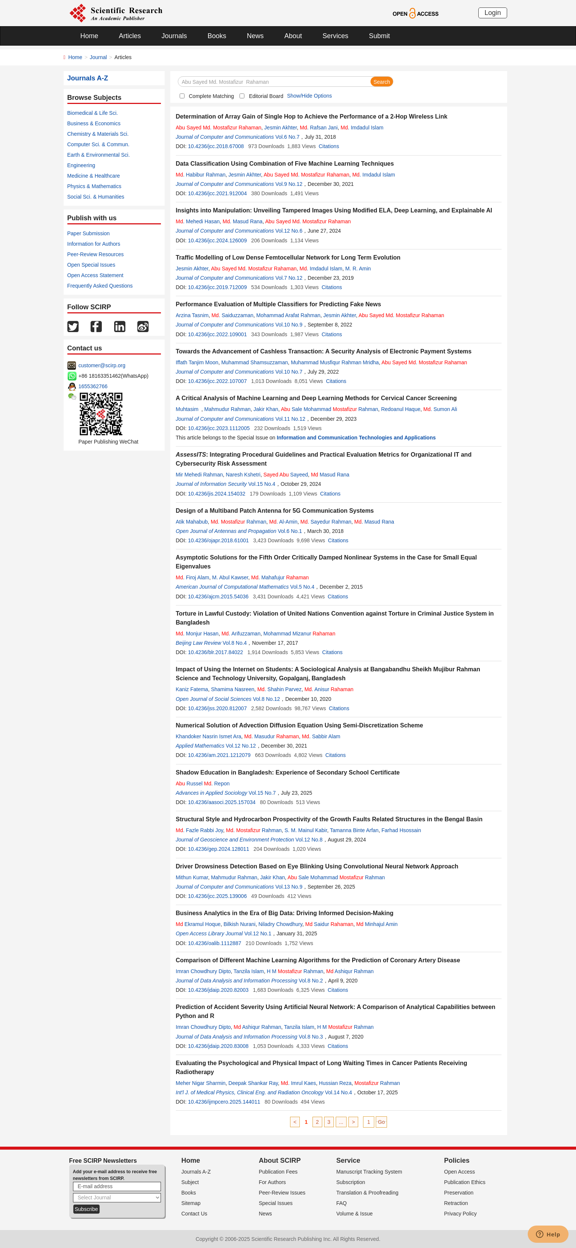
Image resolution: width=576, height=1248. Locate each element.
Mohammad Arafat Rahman (288, 315)
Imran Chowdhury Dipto (203, 971)
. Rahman (238, 522)
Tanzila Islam (249, 971)
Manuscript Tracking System (369, 1172)
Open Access (459, 1172)
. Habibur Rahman (201, 175)
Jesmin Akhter (280, 128)
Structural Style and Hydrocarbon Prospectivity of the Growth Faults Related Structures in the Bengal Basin (329, 819)
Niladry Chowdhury (280, 924)
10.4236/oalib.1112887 (214, 943)
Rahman (377, 1083)
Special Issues (276, 1203)
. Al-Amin (283, 522)
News (255, 36)
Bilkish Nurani (239, 924)
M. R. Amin (358, 269)
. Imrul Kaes (298, 1083)
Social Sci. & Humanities (96, 197)
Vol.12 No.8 (308, 840)
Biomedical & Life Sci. (92, 113)
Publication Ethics (465, 1182)
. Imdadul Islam (362, 128)
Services (335, 36)
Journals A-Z (196, 1172)
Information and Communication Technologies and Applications (356, 438)
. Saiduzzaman (232, 315)
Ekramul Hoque (198, 924)
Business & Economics (94, 123)
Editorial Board (266, 96)
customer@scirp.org (102, 365)
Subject (190, 1182)
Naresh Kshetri (243, 475)
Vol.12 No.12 (241, 746)
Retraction (456, 1203)
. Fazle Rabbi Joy (199, 830)
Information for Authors (94, 244)
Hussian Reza (335, 1083)
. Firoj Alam (192, 577)
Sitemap (191, 1203)
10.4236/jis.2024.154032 (216, 494)
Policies (457, 1160)
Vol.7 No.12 (288, 278)
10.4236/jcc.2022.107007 (217, 381)
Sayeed (285, 475)
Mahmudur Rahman (227, 409)
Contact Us (194, 1214)
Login (492, 12)
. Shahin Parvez (279, 689)
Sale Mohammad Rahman (329, 409)
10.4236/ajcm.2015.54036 (218, 597)
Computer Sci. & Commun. (98, 144)
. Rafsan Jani (319, 128)
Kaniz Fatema (192, 689)
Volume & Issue (354, 1214)
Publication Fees (278, 1172)
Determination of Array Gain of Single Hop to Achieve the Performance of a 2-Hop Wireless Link (312, 116)
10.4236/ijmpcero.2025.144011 (224, 1102)
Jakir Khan (265, 409)
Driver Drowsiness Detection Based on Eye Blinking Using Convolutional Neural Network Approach (317, 866)
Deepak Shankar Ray (253, 1083)
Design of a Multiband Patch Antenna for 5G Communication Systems (275, 511)
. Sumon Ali (440, 409)
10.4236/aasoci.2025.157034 (222, 802)
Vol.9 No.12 (288, 184)
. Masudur (271, 736)
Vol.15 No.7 (262, 793)
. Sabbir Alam (321, 736)
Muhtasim (188, 409)
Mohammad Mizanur (299, 634)
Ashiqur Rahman (350, 971)
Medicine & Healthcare (93, 176)
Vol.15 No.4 (261, 484)
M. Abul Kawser (230, 577)
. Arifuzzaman (241, 634)
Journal (98, 57)
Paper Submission (88, 233)
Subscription (350, 1182)
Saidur (329, 924)
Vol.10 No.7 (288, 372)
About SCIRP (280, 1160)
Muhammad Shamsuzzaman (254, 362)
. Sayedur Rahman (326, 522)
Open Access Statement (95, 275)
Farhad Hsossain (401, 830)
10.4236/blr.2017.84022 (215, 652)
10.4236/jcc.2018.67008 (216, 146)
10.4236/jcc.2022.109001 (217, 334)
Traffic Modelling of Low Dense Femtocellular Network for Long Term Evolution (288, 257)
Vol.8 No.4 (235, 643)
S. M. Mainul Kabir (305, 830)
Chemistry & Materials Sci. (98, 134)
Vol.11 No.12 (290, 419)
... (341, 1122)
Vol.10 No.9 (288, 325)
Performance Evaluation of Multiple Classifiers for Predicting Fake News (278, 304)
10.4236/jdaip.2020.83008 (218, 1046)
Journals (174, 36)
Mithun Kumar (192, 877)
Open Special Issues (91, 265)
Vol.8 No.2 (311, 981)
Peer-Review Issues (282, 1193)
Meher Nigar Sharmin (201, 1083)
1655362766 (93, 386)
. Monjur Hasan (197, 634)
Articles (130, 36)
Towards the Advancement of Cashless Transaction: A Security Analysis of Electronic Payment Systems (324, 351)
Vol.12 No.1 (257, 933)
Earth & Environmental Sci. (98, 155)
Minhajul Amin (377, 924)
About (293, 36)
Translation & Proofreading (367, 1193)
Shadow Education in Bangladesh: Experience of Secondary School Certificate (288, 772)
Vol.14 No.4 (338, 1092)
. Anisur (328, 689)
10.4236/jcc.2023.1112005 (219, 428)
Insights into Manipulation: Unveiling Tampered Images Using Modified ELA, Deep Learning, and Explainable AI (334, 210)
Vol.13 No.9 (288, 887)
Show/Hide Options (309, 96)
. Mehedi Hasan (198, 221)
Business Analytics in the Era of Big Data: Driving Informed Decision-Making (285, 913)
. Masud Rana (243, 221)
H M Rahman (295, 971)
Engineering (81, 165)
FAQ (341, 1203)
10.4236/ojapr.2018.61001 (218, 540)
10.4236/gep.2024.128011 (218, 849)
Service (348, 1160)
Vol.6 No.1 (290, 531)
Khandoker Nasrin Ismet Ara (208, 736)
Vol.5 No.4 (302, 587)
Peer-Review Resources (95, 254)
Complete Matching (211, 96)
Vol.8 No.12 (266, 699)
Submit (379, 36)
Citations (329, 146)
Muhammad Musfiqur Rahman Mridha (335, 362)
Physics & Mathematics (94, 186)
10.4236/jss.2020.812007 (217, 708)
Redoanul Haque (400, 409)
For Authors (272, 1182)
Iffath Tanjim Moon (197, 362)
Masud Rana (330, 475)
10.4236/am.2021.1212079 (219, 755)
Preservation (459, 1193)
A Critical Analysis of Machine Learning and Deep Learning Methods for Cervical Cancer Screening (316, 398)
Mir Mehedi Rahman (199, 475)
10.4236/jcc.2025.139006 (217, 896)
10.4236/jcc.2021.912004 (217, 193)
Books (217, 36)
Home (89, 36)
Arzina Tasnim (192, 315)
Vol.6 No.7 (287, 137)
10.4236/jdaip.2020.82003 (218, 990)
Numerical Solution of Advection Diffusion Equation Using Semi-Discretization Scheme (299, 725)
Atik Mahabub (192, 522)
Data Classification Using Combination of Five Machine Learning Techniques (285, 163)
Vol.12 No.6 (288, 231)
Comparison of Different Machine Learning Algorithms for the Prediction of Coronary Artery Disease (318, 960)
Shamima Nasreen (233, 689)
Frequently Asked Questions (100, 286)
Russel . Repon (203, 783)
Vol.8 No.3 (311, 1037)
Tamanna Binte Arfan (354, 830)
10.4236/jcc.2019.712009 (217, 287)
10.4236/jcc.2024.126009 (217, 240)
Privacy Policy (460, 1214)
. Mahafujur (280, 577)
